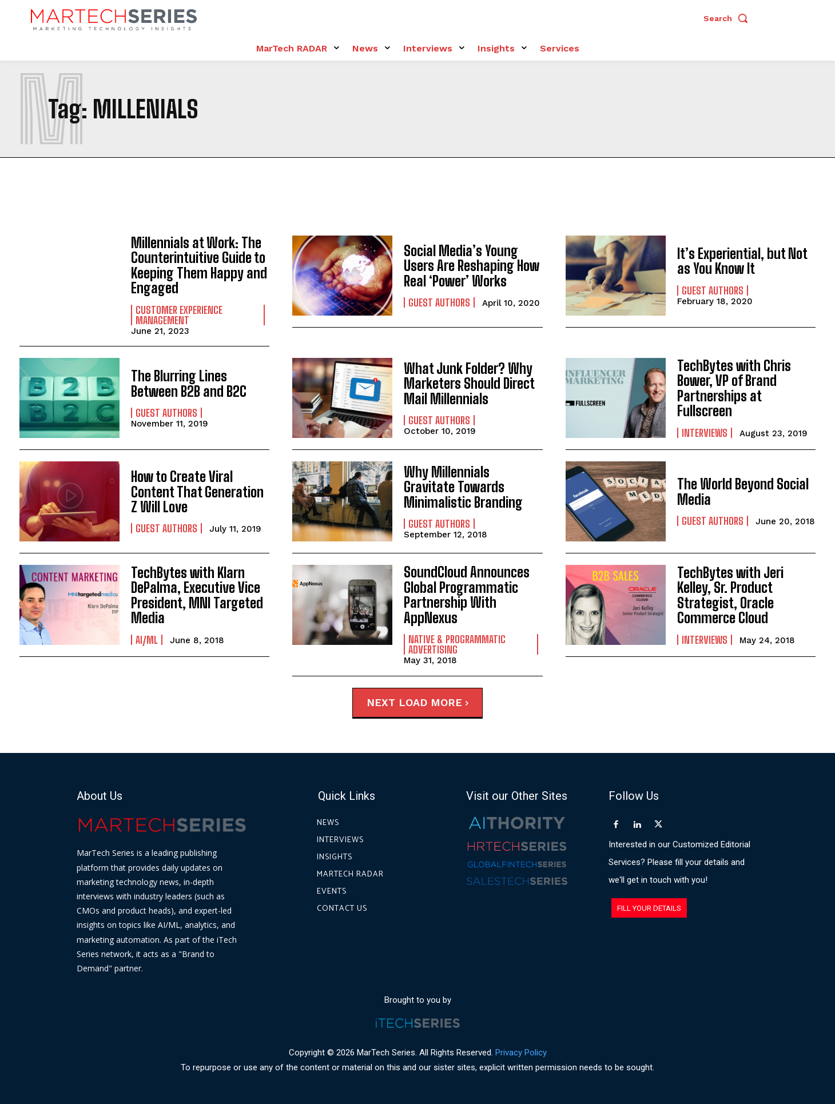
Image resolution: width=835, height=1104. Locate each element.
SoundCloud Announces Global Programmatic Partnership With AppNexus (467, 594)
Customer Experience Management (179, 315)
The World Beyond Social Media (743, 491)
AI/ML (147, 639)
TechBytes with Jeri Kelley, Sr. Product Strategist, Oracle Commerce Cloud (730, 595)
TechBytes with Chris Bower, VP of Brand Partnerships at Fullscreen (734, 388)
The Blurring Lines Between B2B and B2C (188, 383)
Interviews (704, 432)
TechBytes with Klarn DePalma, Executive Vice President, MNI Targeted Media (197, 595)
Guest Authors (439, 302)
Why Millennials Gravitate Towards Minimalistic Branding (463, 487)
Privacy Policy (521, 1052)
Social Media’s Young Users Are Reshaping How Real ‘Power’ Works (471, 265)
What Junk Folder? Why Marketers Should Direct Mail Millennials (469, 383)
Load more (433, 702)
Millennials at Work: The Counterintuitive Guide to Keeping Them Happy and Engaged (199, 265)
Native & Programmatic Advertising (457, 643)
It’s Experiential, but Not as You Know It (742, 261)
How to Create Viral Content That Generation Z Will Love (197, 491)
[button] (728, 18)
